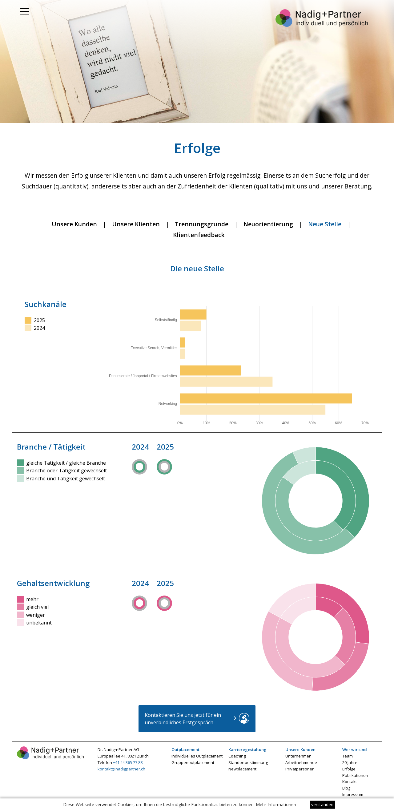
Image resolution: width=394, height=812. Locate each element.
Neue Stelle (324, 224)
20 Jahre (349, 762)
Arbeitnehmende (301, 762)
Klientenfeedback (199, 235)
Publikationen (355, 775)
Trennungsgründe (201, 224)
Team (347, 756)
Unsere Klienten (136, 224)
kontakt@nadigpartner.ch (121, 769)
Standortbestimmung (248, 762)
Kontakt (349, 781)
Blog (346, 788)
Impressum (352, 794)
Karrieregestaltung (247, 749)
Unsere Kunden (74, 224)
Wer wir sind (354, 749)
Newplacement (242, 769)
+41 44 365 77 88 (128, 762)
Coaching (237, 756)
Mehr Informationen (276, 804)
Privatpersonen (300, 769)
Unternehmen (298, 756)
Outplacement (185, 749)
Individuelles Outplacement (197, 756)
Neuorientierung (268, 224)
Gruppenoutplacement (192, 762)
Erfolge (349, 769)
